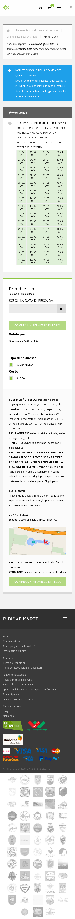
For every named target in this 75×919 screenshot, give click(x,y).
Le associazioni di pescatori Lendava (37, 30)
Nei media (9, 716)
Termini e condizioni (14, 663)
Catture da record (13, 706)
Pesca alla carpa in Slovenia (18, 684)
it (69, 7)
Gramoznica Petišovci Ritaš (22, 36)
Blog (5, 711)
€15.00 (21, 378)
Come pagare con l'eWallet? (19, 646)
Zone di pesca (11, 694)
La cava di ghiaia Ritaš (21, 294)
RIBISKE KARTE (21, 619)
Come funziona (11, 641)
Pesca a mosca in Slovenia (18, 679)
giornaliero (25, 364)
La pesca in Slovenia (14, 675)
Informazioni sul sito (14, 651)
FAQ (5, 636)
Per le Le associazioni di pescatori (22, 667)
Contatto (8, 658)
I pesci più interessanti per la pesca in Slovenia (29, 689)
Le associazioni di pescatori (19, 699)
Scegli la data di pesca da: (31, 300)
